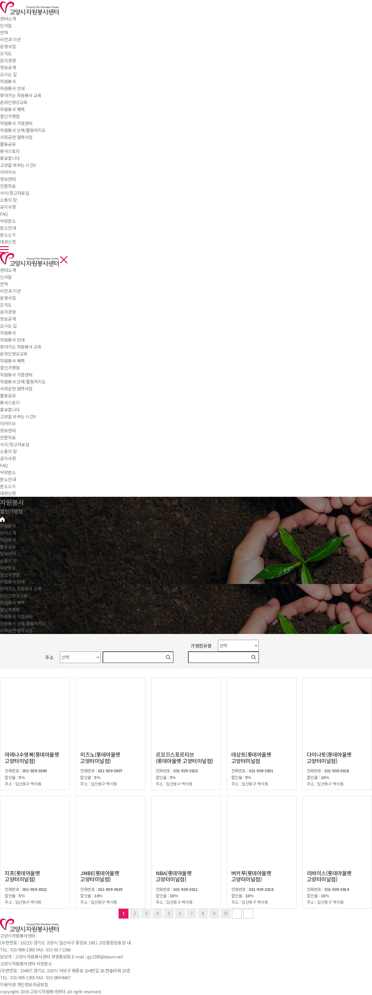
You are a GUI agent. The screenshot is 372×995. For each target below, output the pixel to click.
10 (225, 913)
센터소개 (8, 18)
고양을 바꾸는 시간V (18, 416)
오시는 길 (8, 326)
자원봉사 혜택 (12, 361)
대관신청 (8, 493)
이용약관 (8, 984)
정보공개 (8, 319)
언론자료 (8, 437)
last (248, 914)
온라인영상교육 (14, 354)
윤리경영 (8, 312)
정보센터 (8, 179)
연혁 (4, 284)
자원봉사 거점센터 (16, 374)
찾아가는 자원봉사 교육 (20, 347)
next (237, 914)
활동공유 (8, 144)
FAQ (4, 465)
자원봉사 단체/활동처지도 (23, 381)
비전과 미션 (10, 291)
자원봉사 (8, 81)
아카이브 (8, 423)
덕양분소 (8, 221)
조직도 (6, 305)
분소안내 (8, 479)
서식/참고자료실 (14, 444)
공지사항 (8, 458)
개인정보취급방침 (32, 984)
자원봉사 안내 (12, 340)
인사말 (6, 277)
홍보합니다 (10, 409)
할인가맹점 (10, 368)
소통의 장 (8, 200)
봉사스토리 (10, 402)
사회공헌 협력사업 (16, 388)
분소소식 (8, 486)
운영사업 (8, 298)
